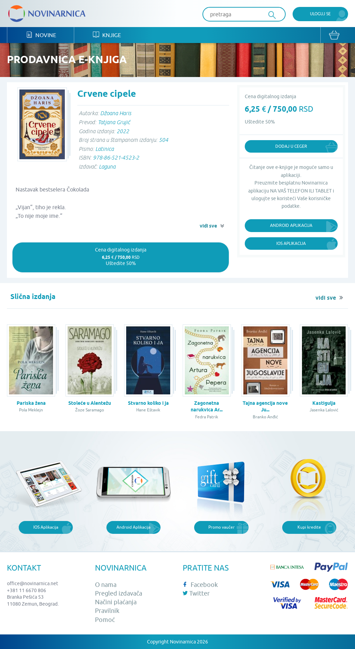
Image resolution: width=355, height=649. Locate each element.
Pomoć (105, 619)
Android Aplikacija (291, 225)
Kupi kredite (309, 527)
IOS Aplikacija (45, 527)
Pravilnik (107, 610)
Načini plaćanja (116, 602)
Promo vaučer (221, 527)
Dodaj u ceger (291, 146)
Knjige (107, 35)
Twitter (196, 593)
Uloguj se (320, 13)
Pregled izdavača (118, 593)
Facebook (200, 584)
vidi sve (208, 225)
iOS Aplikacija (291, 243)
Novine (41, 35)
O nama (105, 584)
